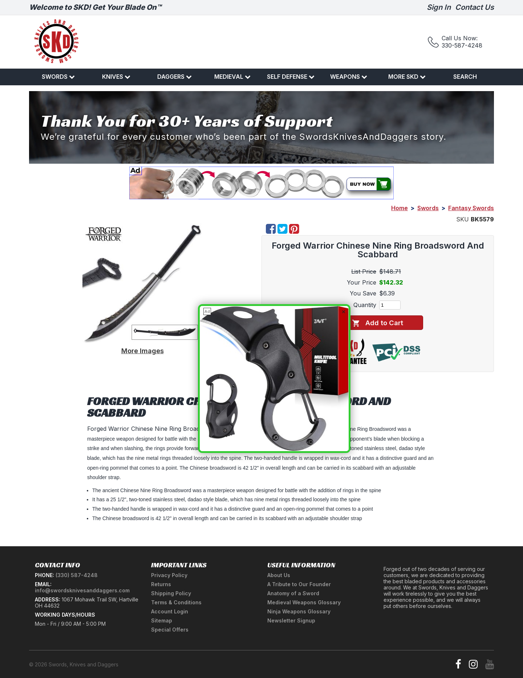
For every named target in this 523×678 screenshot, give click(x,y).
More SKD (407, 76)
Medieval (232, 76)
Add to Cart (377, 323)
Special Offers (169, 629)
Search (465, 76)
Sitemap (161, 620)
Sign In (439, 7)
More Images (142, 351)
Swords (58, 76)
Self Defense (291, 76)
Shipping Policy (171, 593)
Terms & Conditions (176, 602)
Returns (161, 584)
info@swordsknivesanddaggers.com (82, 590)
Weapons (348, 76)
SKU (462, 219)
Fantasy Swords (471, 208)
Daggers (174, 76)
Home (399, 208)
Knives (116, 76)
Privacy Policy (169, 575)
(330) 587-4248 (77, 575)
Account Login (169, 611)
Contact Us (474, 7)
